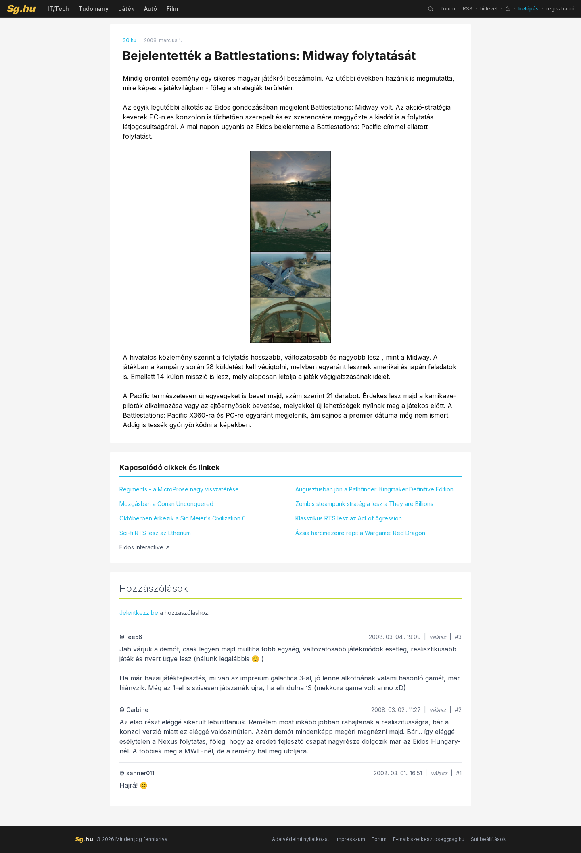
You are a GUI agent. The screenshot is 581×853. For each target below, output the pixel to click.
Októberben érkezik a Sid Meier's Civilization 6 (182, 518)
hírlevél (488, 9)
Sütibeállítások (488, 839)
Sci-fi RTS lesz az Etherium (155, 532)
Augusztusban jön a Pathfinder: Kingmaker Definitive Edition (374, 489)
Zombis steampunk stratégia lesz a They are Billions (364, 503)
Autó (150, 8)
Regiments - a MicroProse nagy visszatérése (179, 489)
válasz (437, 636)
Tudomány (94, 8)
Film (172, 8)
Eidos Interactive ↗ (144, 547)
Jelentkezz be (138, 612)
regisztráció (560, 9)
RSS (467, 9)
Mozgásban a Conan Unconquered (166, 503)
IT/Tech (58, 8)
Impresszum (350, 839)
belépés (528, 9)
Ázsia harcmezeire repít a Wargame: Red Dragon (360, 532)
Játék (126, 8)
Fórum (379, 839)
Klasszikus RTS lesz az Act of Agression (348, 518)
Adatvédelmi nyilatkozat (300, 839)
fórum (448, 9)
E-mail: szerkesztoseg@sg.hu (428, 839)
